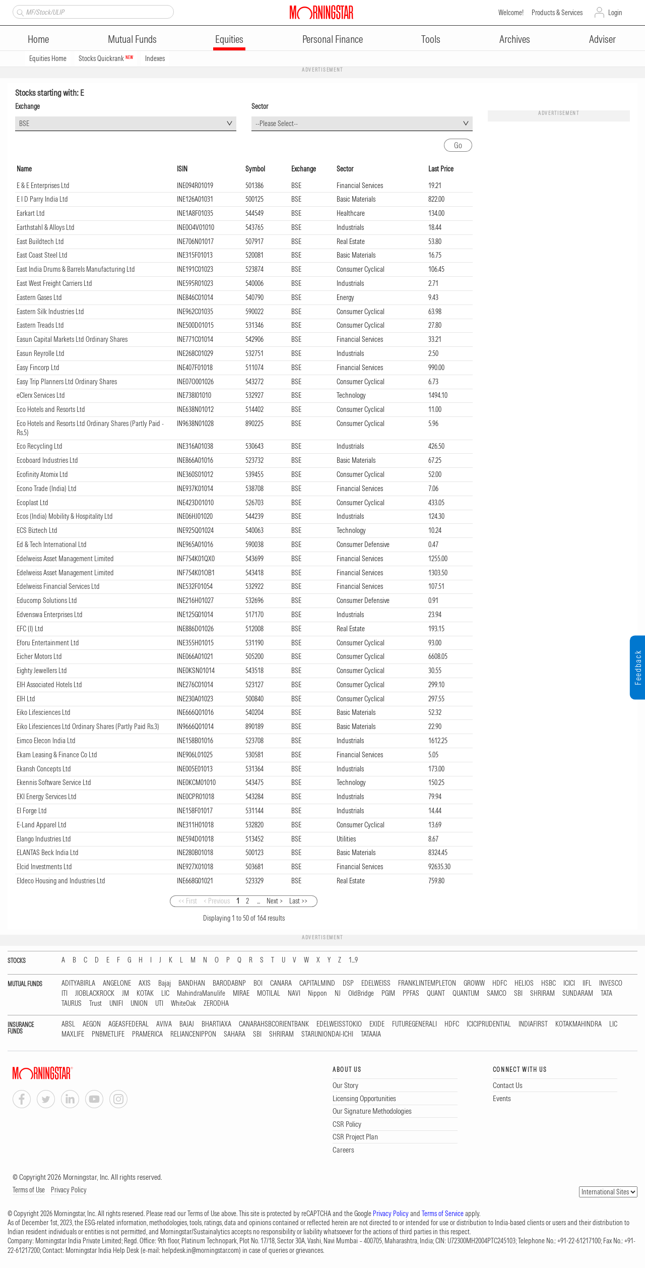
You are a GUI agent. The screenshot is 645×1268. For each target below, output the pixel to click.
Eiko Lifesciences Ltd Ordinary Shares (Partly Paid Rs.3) (88, 726)
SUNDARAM (577, 993)
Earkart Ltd (31, 213)
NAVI (294, 993)
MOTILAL (268, 993)
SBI (518, 993)
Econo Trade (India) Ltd (47, 488)
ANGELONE (117, 983)
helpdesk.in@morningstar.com (200, 1250)
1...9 (353, 960)
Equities (229, 39)
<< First (187, 900)
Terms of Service (443, 1213)
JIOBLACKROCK (94, 993)
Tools (430, 39)
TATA (606, 993)
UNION (139, 1003)
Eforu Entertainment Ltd (48, 642)
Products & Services (557, 12)
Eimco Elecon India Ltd (46, 740)
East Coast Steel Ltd (42, 255)
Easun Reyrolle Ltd (40, 353)
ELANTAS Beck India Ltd (48, 852)
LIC (165, 993)
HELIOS (524, 983)
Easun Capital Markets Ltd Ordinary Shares (72, 339)
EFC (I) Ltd (30, 628)
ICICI (569, 983)
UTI (159, 1003)
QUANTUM (466, 993)
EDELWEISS (376, 983)
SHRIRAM (542, 993)
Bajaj (164, 983)
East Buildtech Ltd (40, 241)
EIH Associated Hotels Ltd (49, 684)
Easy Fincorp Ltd (38, 367)
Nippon (317, 993)
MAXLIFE (72, 1034)
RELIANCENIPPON (193, 1034)
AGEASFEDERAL (128, 1024)
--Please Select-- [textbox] (276, 123)
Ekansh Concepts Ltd (44, 768)
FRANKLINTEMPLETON (427, 983)
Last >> (298, 900)
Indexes (155, 58)
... (258, 900)
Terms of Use (29, 1189)
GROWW (474, 983)
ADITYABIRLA (78, 983)
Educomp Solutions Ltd (47, 600)
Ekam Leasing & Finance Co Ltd (57, 754)
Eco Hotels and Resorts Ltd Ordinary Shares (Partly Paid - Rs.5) (90, 428)
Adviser (602, 39)
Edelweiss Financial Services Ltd (58, 586)
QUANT (436, 993)
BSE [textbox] (24, 123)
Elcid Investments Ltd (44, 866)
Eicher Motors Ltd (39, 656)
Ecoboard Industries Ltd (47, 460)
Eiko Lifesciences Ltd (44, 712)
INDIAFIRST (533, 1024)
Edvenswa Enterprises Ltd (50, 614)
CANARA (281, 983)
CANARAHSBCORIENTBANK (274, 1024)
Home (38, 39)
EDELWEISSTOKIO (339, 1024)
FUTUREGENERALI (414, 1024)
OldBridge (361, 993)
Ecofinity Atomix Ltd (42, 474)
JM (125, 993)
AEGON (92, 1024)
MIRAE (241, 993)
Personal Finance (332, 39)
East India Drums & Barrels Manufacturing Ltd (76, 269)
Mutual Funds (132, 39)
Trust (95, 1003)
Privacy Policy (69, 1189)
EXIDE (376, 1024)
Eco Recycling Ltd (39, 446)
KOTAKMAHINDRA (578, 1024)
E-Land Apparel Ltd (42, 824)
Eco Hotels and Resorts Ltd (51, 409)
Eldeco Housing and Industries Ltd (61, 880)
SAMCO (496, 993)
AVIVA (164, 1024)
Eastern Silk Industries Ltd (50, 311)
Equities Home (48, 58)
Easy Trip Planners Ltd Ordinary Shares (67, 381)
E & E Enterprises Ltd (43, 185)
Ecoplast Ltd (32, 502)
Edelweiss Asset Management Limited (65, 558)
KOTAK (145, 993)
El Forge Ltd (32, 810)
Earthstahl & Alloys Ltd (46, 227)
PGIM (388, 993)
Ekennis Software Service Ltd (54, 782)
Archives (514, 39)
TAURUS (71, 1003)
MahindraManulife (201, 993)
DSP (348, 983)
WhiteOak (183, 1003)
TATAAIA (371, 1034)
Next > (275, 900)
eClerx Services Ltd (41, 395)
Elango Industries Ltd (44, 838)
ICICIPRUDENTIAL (489, 1024)
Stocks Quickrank (106, 58)
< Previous (217, 900)
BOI (258, 983)
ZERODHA (216, 1003)
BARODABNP (229, 983)
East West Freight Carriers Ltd (54, 283)
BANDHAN (191, 983)
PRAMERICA (147, 1034)
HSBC (548, 983)
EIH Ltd (26, 698)
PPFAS (411, 993)
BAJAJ (186, 1024)
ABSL (68, 1024)
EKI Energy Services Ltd (47, 796)
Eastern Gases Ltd (39, 297)
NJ (338, 993)
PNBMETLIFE (108, 1034)
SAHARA (234, 1034)
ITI (64, 993)
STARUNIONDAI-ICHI (327, 1034)
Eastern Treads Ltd (40, 325)
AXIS (145, 983)
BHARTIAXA (216, 1024)
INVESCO (610, 983)
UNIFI (116, 1003)
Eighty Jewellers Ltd (42, 670)
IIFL (587, 983)
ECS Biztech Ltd (37, 530)
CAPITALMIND (317, 983)
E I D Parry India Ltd (42, 199)
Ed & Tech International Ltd (52, 544)
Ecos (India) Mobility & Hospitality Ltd (65, 516)
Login (615, 12)
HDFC (499, 983)
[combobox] (125, 123)
